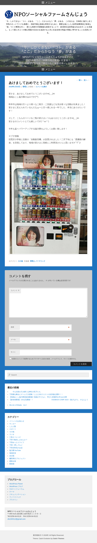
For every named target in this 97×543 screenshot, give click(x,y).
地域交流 (12, 453)
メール (13, 339)
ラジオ (11, 434)
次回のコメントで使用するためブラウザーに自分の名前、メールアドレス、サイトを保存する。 (44, 359)
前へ (79, 80)
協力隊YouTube (15, 450)
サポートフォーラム (16, 489)
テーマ (11, 492)
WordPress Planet (16, 484)
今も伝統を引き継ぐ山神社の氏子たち (25, 392)
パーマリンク (40, 261)
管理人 (25, 87)
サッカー (12, 424)
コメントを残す (41, 87)
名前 (12, 327)
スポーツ (12, 429)
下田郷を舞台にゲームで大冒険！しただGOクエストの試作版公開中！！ (36, 394)
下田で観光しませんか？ (18, 440)
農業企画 (12, 461)
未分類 (11, 456)
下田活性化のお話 (15, 448)
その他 (20, 261)
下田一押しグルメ (15, 445)
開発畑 (11, 464)
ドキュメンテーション (17, 494)
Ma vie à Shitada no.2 (17, 405)
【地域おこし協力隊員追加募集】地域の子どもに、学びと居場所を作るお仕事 (38, 397)
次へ (87, 80)
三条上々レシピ (15, 437)
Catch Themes (58, 538)
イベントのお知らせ (16, 421)
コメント (15, 290)
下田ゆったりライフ (16, 442)
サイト (13, 352)
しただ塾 (12, 426)
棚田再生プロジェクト (17, 458)
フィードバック (15, 497)
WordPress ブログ (16, 486)
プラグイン (13, 500)
